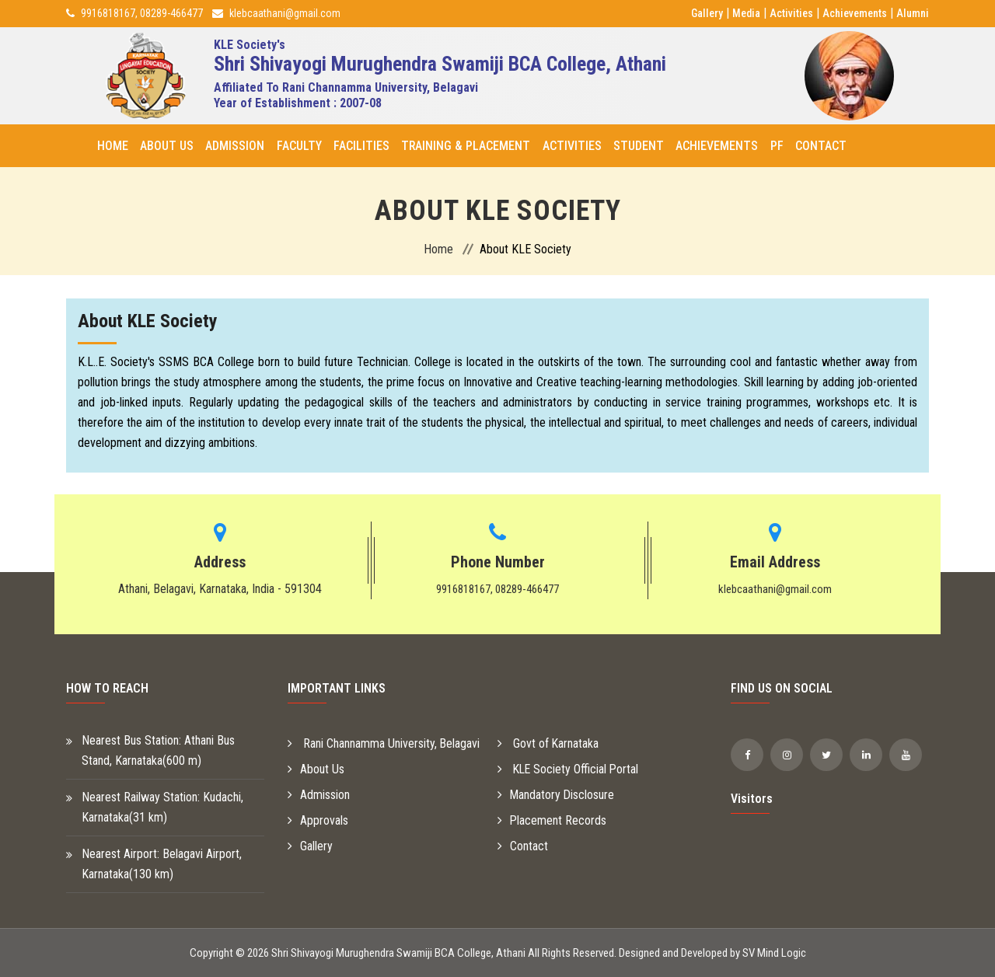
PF (775, 145)
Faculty (298, 145)
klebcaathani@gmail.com (284, 13)
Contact (819, 145)
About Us (167, 145)
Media (746, 13)
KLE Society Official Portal (569, 769)
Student (638, 145)
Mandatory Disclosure (557, 794)
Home (112, 145)
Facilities (361, 145)
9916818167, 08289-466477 (142, 13)
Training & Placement (465, 145)
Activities (791, 13)
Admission (234, 145)
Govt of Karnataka (548, 743)
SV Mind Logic (774, 953)
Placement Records (552, 820)
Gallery (707, 13)
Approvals (318, 820)
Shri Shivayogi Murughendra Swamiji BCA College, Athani (398, 953)
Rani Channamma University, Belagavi (384, 743)
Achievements (854, 13)
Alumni (912, 13)
